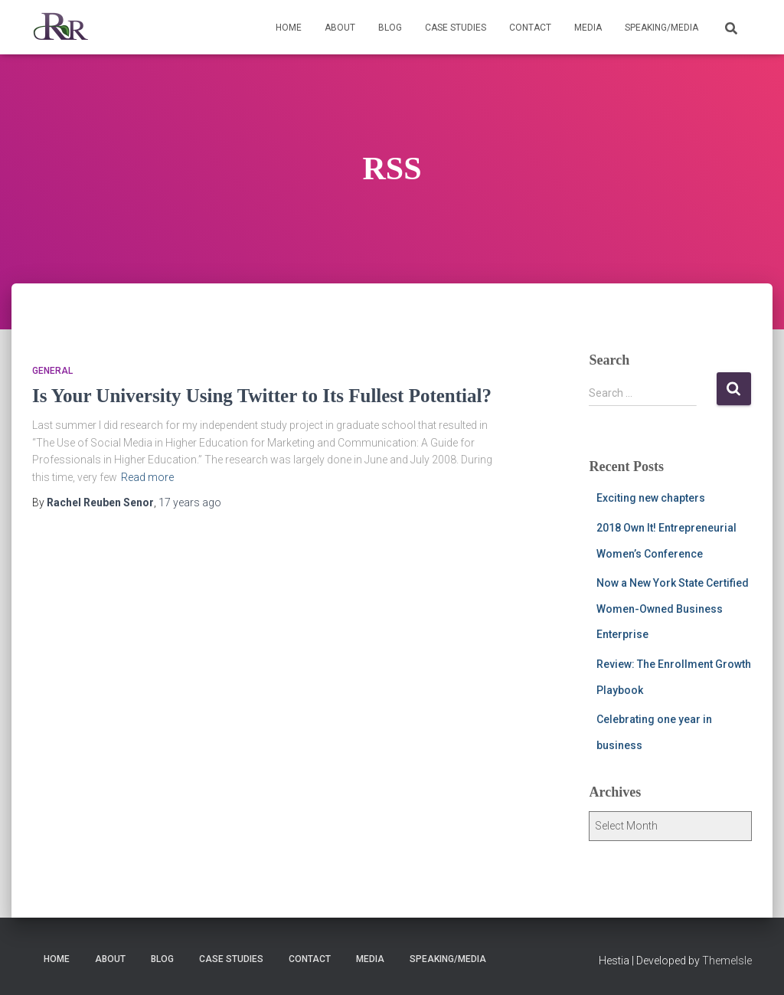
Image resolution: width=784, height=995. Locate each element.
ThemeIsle (727, 960)
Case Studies (455, 27)
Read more (147, 477)
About (340, 27)
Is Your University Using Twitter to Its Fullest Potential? (262, 395)
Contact (530, 27)
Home (289, 27)
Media (588, 27)
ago (189, 502)
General (52, 370)
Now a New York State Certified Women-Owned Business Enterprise (672, 608)
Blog (390, 27)
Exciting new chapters (650, 498)
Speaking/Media (661, 27)
